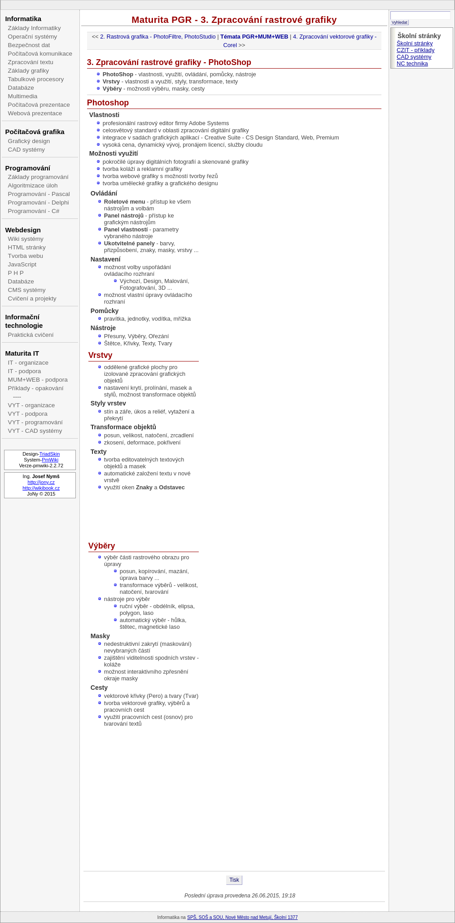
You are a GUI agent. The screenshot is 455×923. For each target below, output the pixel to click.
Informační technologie (24, 321)
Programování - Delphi (38, 202)
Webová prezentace (35, 113)
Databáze (21, 87)
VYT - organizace (31, 405)
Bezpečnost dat (29, 45)
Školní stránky (415, 43)
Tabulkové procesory (36, 79)
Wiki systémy (26, 238)
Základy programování (38, 177)
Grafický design (29, 141)
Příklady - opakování (36, 388)
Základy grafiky (28, 70)
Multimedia (23, 96)
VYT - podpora (28, 413)
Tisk (234, 880)
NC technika (412, 63)
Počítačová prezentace (39, 104)
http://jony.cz (41, 482)
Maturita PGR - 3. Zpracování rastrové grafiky (234, 19)
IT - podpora (24, 371)
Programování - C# (34, 211)
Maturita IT (22, 353)
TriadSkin (49, 454)
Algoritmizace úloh (33, 185)
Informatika (23, 18)
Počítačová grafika (34, 131)
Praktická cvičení (31, 334)
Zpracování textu (30, 62)
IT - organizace (28, 362)
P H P (16, 273)
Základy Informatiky (34, 28)
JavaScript (22, 264)
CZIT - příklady (415, 50)
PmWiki (50, 459)
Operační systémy (32, 36)
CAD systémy (26, 149)
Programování (27, 168)
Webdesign (22, 230)
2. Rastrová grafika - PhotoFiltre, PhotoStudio (158, 36)
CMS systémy (27, 290)
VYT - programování (35, 422)
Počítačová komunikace (40, 53)
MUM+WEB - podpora (38, 379)
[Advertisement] (234, 799)
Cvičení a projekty (32, 298)
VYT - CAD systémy (35, 430)
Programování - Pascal (39, 194)
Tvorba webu (26, 256)
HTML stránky (27, 247)
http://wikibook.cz (41, 488)
